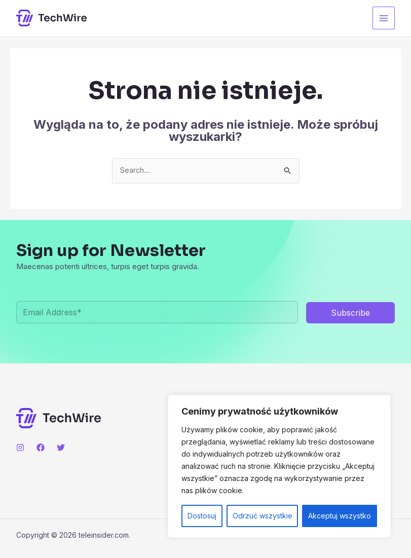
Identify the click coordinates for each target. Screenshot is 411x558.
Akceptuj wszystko (339, 515)
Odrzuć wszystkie (262, 515)
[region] (279, 466)
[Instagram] (20, 448)
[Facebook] (40, 448)
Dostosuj (202, 515)
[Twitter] (61, 448)
